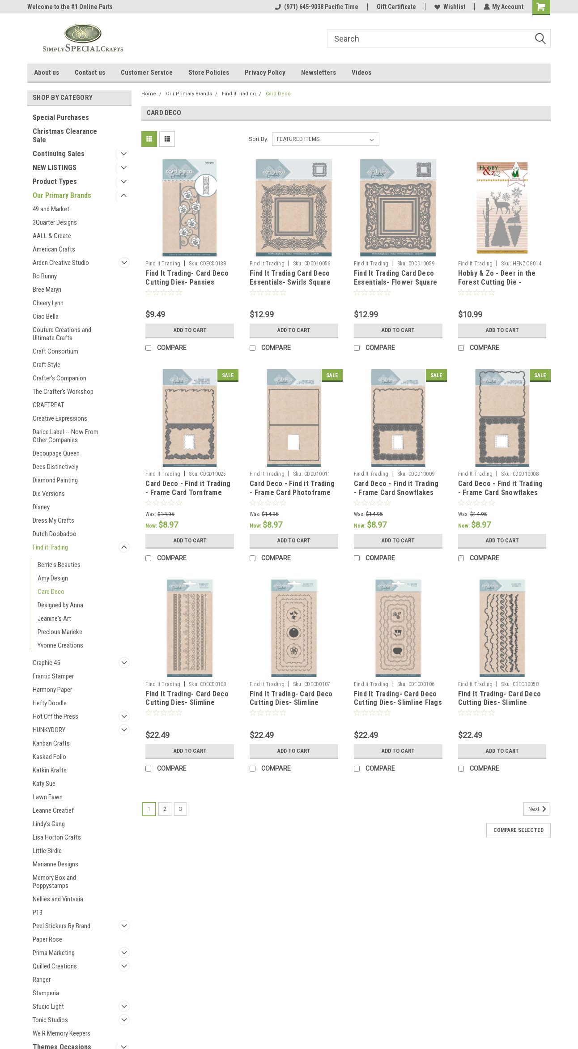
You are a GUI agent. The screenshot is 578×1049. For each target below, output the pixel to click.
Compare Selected (518, 830)
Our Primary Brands (62, 195)
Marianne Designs (55, 864)
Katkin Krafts (50, 770)
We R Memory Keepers (61, 1033)
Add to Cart (190, 330)
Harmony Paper (52, 690)
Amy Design (53, 578)
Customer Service (147, 72)
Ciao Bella (46, 316)
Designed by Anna (60, 605)
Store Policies (208, 72)
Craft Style (46, 365)
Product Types (55, 181)
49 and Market (51, 209)
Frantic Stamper (53, 676)
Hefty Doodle (50, 703)
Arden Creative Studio (61, 263)
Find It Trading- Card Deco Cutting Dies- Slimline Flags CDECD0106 (398, 703)
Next (538, 809)
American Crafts (54, 249)
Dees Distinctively (55, 467)
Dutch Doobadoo (54, 534)
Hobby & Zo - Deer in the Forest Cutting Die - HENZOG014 (497, 282)
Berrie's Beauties (59, 565)
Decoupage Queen (56, 453)
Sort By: (258, 139)
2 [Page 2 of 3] (164, 809)
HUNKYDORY (49, 730)
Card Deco (51, 592)
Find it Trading (50, 547)
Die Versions (49, 494)
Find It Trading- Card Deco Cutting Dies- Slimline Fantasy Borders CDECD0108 (187, 707)
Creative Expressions (60, 418)
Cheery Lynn (48, 303)
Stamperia (46, 993)
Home (148, 94)
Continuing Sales (59, 153)
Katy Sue (44, 784)
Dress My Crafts (53, 520)
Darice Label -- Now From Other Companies (65, 436)
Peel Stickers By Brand (61, 926)
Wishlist (449, 6)
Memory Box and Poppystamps (54, 882)
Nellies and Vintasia (58, 899)
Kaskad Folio (49, 757)
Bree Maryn (47, 290)
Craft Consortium (55, 351)
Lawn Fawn (48, 797)
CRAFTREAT (48, 405)
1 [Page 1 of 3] (149, 809)
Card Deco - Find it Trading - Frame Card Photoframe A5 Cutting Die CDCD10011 (292, 492)
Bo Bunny (45, 276)
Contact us (90, 72)
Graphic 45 (46, 663)
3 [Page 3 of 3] (180, 809)
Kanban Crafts (51, 743)
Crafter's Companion (59, 378)
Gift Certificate (396, 6)
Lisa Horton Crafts (57, 837)
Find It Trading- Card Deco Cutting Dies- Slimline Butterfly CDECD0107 (291, 703)
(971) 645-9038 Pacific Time (316, 6)
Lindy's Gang (49, 824)
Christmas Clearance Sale (65, 135)
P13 (37, 912)
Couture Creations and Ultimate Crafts (62, 334)
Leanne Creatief (53, 810)
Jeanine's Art (54, 618)
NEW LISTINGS (54, 167)
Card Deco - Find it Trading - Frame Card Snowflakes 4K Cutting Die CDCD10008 (500, 492)
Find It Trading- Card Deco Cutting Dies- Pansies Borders (187, 282)
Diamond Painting (55, 480)
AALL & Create (52, 236)
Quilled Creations (55, 966)
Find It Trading (162, 263)
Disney (41, 507)
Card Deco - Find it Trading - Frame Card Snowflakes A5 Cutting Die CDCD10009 (396, 492)
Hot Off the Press (55, 716)
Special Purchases (61, 117)
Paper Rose (47, 939)
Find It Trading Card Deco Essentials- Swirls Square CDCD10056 (290, 282)
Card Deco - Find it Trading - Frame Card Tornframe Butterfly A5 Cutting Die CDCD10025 (187, 496)
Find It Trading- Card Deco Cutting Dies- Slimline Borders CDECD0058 (499, 703)
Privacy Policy (265, 72)
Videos (361, 72)
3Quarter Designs (55, 222)
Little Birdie (47, 851)
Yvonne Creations (60, 645)
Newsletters (318, 72)
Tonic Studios (50, 1020)
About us (46, 72)
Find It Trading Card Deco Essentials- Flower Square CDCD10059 (395, 282)
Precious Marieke (60, 632)
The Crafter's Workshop (63, 392)
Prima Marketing (54, 953)
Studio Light (48, 1006)
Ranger (42, 980)
